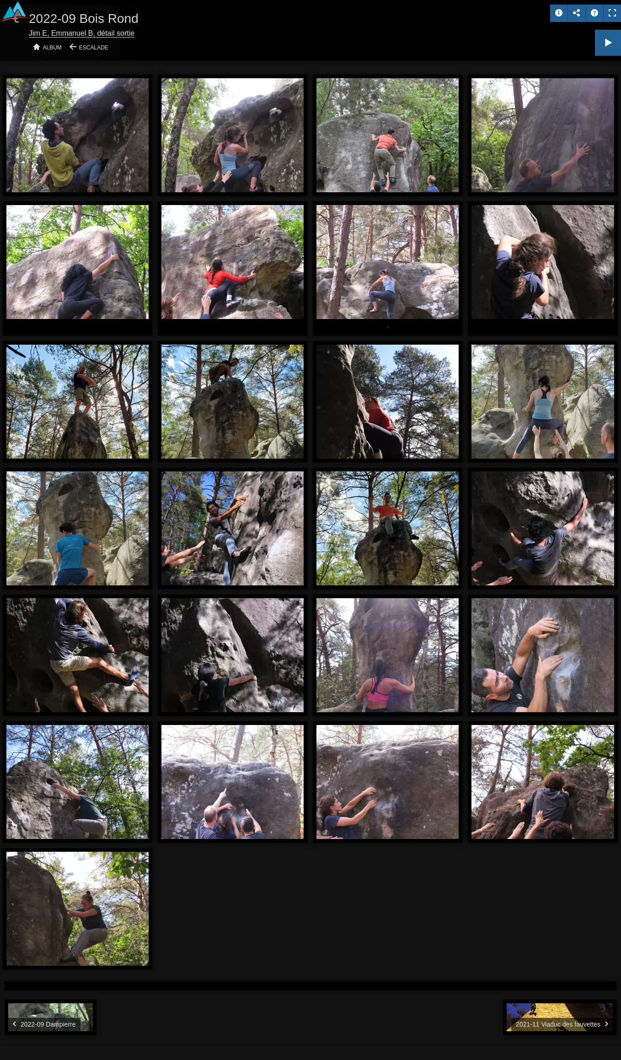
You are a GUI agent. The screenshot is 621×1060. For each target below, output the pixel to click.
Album (52, 47)
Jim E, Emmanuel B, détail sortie (81, 33)
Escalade (93, 47)
